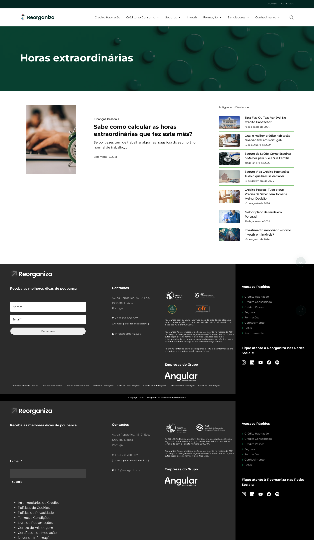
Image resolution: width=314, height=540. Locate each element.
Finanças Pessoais (106, 119)
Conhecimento (267, 17)
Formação (212, 17)
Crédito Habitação (107, 17)
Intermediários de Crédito (25, 385)
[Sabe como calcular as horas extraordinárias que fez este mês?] (51, 139)
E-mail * (16, 461)
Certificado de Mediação (182, 385)
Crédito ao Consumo (142, 17)
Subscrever (48, 331)
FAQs (248, 327)
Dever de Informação (208, 385)
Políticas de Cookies (52, 385)
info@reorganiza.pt (128, 333)
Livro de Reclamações (128, 385)
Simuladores (238, 17)
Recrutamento (254, 333)
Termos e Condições (103, 385)
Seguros (173, 17)
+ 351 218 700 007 (126, 318)
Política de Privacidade (77, 385)
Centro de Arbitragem (154, 385)
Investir (192, 17)
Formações (252, 317)
